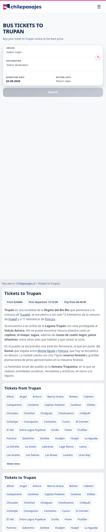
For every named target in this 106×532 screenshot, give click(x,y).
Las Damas (32, 455)
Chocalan (12, 413)
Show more (13, 463)
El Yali (10, 430)
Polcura (50, 319)
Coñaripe (12, 421)
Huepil (75, 438)
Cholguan (46, 413)
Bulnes (73, 396)
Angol (23, 396)
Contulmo (50, 421)
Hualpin (60, 438)
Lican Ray (84, 455)
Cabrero (89, 396)
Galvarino (28, 438)
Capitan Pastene (55, 405)
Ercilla (55, 430)
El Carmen (82, 421)
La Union (30, 446)
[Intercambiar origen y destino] (98, 57)
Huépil (12, 319)
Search (53, 92)
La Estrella (13, 446)
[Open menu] (99, 7)
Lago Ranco (66, 446)
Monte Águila (46, 351)
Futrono (12, 438)
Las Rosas (51, 455)
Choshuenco (66, 413)
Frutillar (82, 430)
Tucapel (25, 315)
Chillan (91, 405)
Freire (68, 430)
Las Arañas (13, 455)
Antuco (37, 396)
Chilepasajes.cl (25, 283)
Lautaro (68, 455)
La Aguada (91, 438)
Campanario (14, 405)
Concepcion (31, 421)
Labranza (47, 446)
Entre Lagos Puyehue (32, 430)
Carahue (76, 405)
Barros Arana (55, 396)
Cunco (66, 421)
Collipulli (85, 413)
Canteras (33, 405)
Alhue (10, 396)
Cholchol (29, 413)
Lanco (83, 446)
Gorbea (44, 438)
